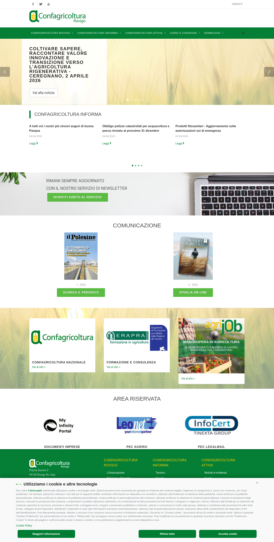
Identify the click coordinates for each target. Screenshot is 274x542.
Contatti (237, 4)
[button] (257, 483)
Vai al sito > (39, 367)
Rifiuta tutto (167, 533)
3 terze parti (35, 490)
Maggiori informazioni (46, 533)
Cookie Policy (24, 525)
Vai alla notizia (43, 93)
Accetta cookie (227, 533)
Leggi (33, 143)
